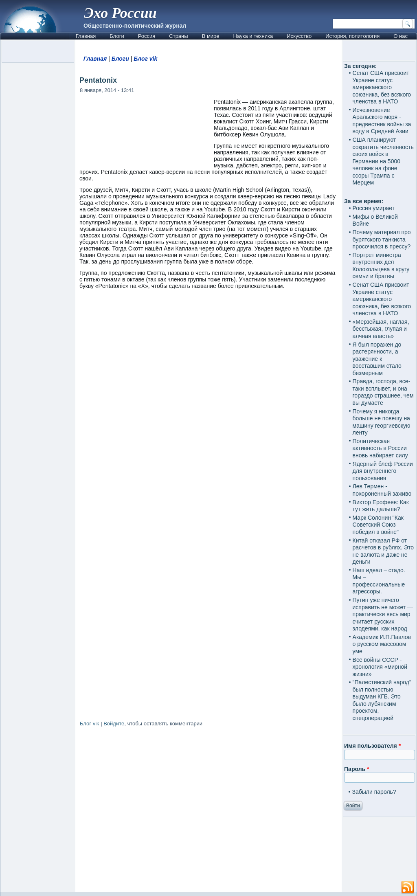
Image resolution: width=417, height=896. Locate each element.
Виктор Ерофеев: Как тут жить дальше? (381, 506)
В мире (210, 36)
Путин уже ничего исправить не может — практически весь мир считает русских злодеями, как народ (383, 614)
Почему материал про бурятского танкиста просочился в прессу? (382, 239)
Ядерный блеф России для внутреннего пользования (383, 471)
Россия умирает (374, 208)
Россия (147, 36)
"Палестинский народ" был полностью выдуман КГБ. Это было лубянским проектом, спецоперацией (382, 700)
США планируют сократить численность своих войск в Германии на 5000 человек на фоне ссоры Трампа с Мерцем (383, 161)
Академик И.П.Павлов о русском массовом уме (382, 644)
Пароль (356, 769)
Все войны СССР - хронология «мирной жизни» (380, 667)
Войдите (113, 723)
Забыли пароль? (374, 791)
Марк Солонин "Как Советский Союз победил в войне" (378, 524)
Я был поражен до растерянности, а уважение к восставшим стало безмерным (377, 358)
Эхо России (120, 13)
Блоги (117, 36)
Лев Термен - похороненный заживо (382, 490)
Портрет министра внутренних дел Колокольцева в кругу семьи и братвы (381, 266)
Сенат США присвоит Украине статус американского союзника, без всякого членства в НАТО (382, 87)
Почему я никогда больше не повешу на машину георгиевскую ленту (381, 422)
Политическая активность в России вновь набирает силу (380, 448)
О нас (400, 36)
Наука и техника (253, 36)
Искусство (299, 36)
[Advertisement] (208, 811)
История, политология (352, 36)
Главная (86, 36)
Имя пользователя (372, 745)
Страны (178, 36)
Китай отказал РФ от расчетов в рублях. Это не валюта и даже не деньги (383, 551)
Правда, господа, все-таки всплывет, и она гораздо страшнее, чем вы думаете (383, 392)
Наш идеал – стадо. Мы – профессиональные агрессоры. (379, 581)
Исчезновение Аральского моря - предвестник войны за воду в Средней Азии (382, 121)
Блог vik (145, 58)
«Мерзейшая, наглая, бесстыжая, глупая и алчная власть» (381, 328)
